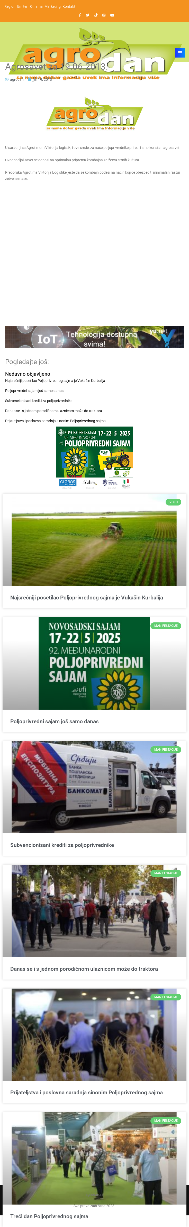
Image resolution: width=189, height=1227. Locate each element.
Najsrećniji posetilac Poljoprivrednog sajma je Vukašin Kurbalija (55, 381)
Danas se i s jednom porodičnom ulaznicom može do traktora (53, 411)
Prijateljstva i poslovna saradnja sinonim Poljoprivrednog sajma (55, 421)
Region (9, 6)
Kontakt (68, 6)
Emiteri (22, 6)
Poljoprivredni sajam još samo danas (34, 391)
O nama (36, 6)
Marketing (52, 6)
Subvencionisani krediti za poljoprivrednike (38, 401)
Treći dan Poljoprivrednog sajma (49, 1216)
